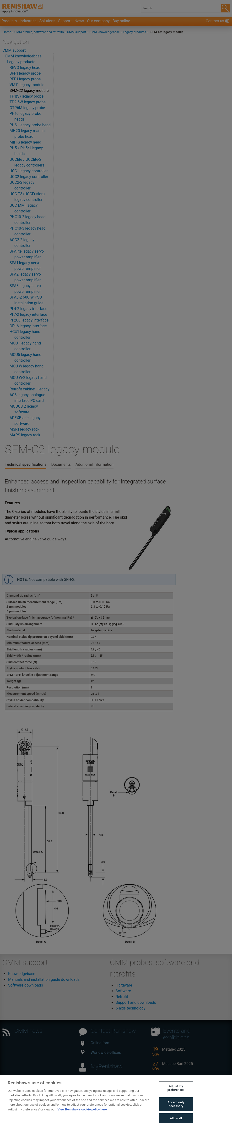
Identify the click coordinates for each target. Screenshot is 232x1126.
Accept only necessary (175, 1109)
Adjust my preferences (175, 1093)
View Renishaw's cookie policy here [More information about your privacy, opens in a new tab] (82, 1114)
